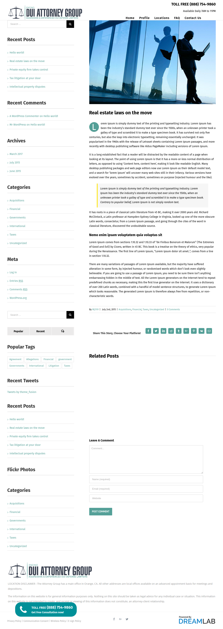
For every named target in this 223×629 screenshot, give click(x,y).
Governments (18, 217)
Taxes (145, 309)
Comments (18, 289)
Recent (40, 331)
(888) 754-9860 (203, 4)
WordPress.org (18, 298)
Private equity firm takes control (29, 69)
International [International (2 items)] (36, 365)
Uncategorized (156, 309)
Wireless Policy (58, 621)
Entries (16, 281)
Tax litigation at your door (25, 78)
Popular (18, 331)
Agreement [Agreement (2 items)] (15, 359)
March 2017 (16, 154)
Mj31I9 (95, 309)
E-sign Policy (74, 621)
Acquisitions (125, 309)
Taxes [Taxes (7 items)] (67, 365)
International (17, 226)
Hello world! (17, 52)
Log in (13, 272)
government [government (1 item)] (65, 359)
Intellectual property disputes (27, 86)
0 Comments (173, 309)
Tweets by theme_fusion (21, 392)
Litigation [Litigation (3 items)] (54, 365)
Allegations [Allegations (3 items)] (32, 359)
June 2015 (15, 171)
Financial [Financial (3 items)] (49, 359)
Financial (137, 309)
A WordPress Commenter (24, 116)
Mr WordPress (18, 124)
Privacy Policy (14, 621)
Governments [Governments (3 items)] (16, 365)
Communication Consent (36, 621)
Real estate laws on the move (27, 61)
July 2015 (15, 162)
